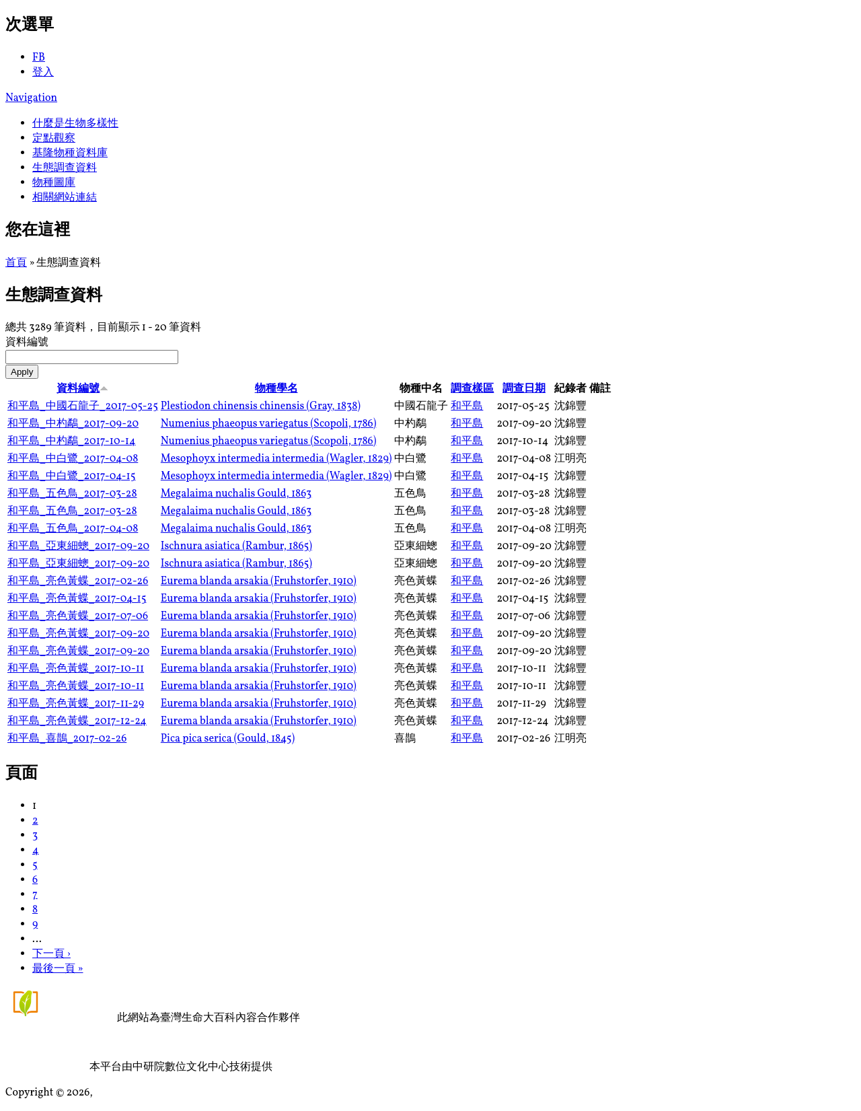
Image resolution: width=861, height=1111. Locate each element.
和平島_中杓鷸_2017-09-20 (73, 424)
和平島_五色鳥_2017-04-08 (72, 529)
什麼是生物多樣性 (75, 123)
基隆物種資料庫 (70, 153)
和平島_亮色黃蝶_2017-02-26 (77, 581)
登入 (43, 72)
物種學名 (276, 389)
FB (38, 57)
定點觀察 (53, 138)
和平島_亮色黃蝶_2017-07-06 (77, 616)
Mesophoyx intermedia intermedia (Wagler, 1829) (276, 459)
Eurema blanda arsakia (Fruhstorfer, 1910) (259, 581)
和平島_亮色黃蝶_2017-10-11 (75, 668)
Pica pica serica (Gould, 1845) (228, 738)
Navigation (31, 98)
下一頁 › (51, 954)
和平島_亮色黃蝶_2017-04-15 (76, 599)
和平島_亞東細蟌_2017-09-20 (78, 546)
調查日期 (524, 389)
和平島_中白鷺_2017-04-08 (72, 459)
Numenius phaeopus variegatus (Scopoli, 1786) (269, 424)
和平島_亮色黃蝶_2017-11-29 (75, 703)
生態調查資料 (64, 168)
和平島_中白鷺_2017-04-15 (71, 476)
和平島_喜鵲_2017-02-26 (66, 738)
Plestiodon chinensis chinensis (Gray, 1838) (261, 406)
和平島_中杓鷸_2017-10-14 (71, 441)
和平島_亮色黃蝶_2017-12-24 (77, 721)
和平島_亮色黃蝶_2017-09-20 (78, 633)
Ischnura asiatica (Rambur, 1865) (236, 546)
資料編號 (26, 342)
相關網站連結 (64, 197)
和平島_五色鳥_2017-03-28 (72, 494)
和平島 (467, 406)
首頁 (16, 263)
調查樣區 (472, 389)
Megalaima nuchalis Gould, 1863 (236, 494)
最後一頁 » (57, 969)
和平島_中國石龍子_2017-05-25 (82, 406)
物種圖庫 (53, 183)
